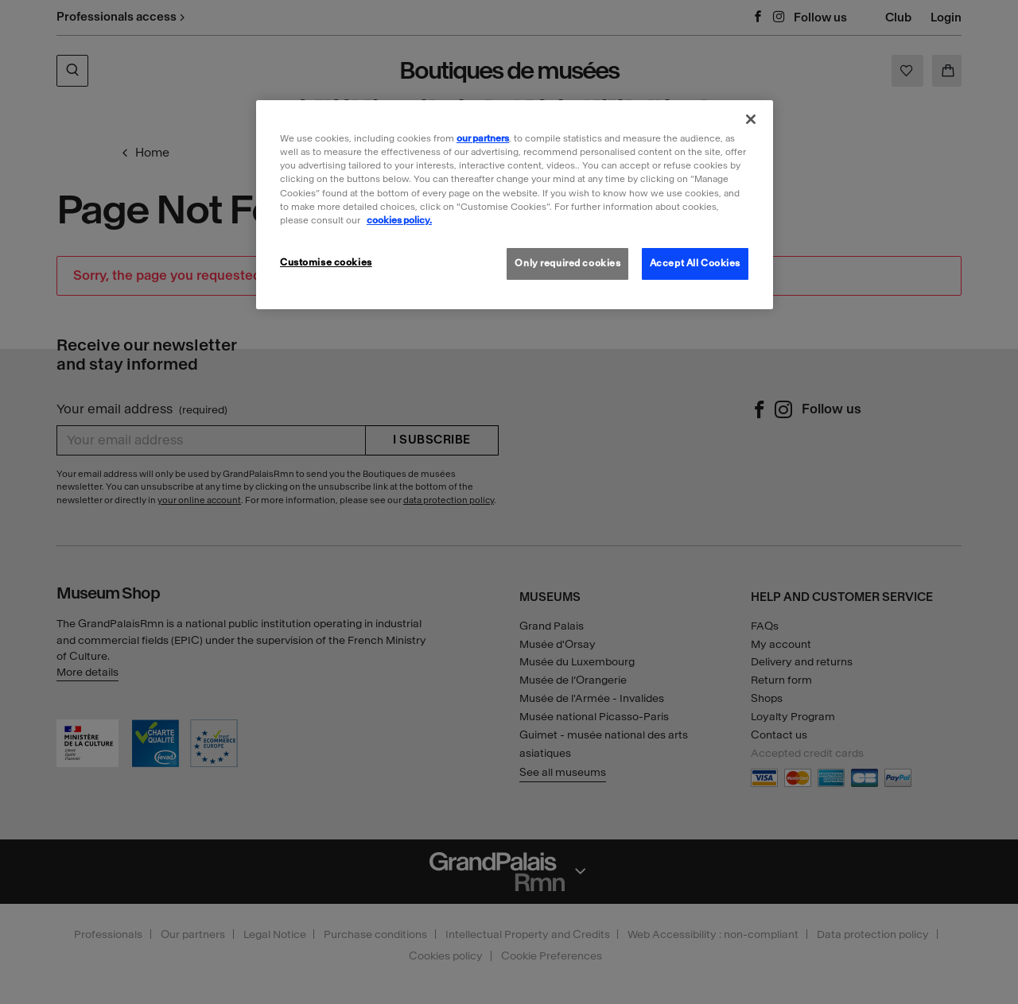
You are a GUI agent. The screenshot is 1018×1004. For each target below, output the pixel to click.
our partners (483, 138)
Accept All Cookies (695, 263)
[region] (514, 204)
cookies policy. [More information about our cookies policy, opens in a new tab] (399, 220)
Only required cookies (567, 263)
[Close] (750, 119)
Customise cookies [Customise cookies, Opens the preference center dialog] (326, 262)
